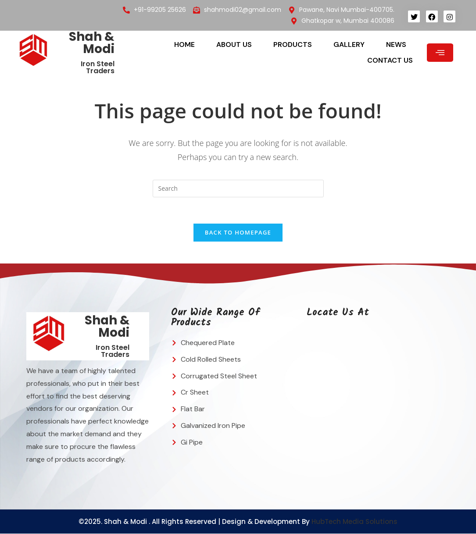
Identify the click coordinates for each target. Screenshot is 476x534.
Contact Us (390, 60)
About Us (234, 44)
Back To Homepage (238, 233)
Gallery (349, 44)
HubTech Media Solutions (354, 522)
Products (292, 44)
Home (184, 44)
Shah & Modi (92, 42)
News (396, 44)
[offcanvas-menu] (440, 52)
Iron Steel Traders (98, 67)
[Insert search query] (238, 188)
